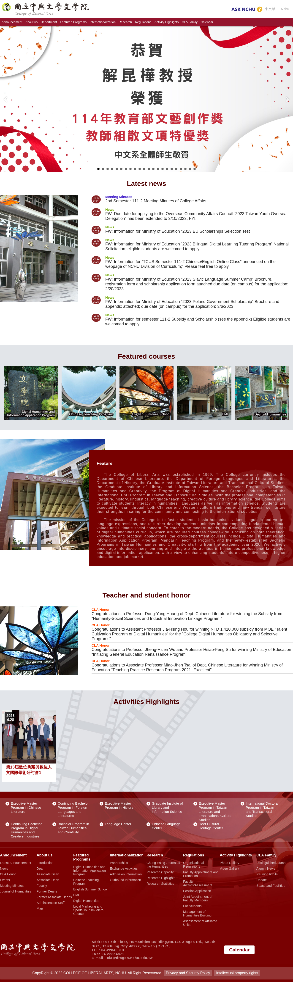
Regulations (143, 22)
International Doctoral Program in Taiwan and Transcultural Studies (262, 809)
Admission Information (126, 874)
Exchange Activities (124, 868)
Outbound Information (125, 880)
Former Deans (47, 891)
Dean (40, 868)
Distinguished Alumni (271, 863)
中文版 (270, 9)
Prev (6, 99)
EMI (76, 895)
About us (31, 22)
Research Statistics (160, 883)
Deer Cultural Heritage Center (211, 826)
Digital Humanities (86, 901)
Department (49, 22)
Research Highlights (160, 878)
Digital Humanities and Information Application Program (89, 870)
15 (162, 169)
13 (153, 169)
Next (287, 99)
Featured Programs (73, 22)
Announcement (12, 22)
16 (167, 169)
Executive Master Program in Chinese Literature (26, 807)
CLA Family (190, 22)
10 (139, 169)
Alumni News (265, 868)
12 (149, 169)
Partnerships (119, 863)
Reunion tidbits (267, 874)
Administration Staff (51, 903)
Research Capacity (160, 872)
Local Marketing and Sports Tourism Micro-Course (88, 910)
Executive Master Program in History (119, 805)
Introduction (45, 863)
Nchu (285, 9)
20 (185, 169)
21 (190, 169)
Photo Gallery (229, 863)
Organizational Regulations (193, 864)
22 (194, 169)
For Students (192, 906)
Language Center (118, 824)
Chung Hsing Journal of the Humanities (163, 864)
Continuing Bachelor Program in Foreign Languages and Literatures (73, 809)
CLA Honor (8, 874)
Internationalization (103, 22)
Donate (261, 880)
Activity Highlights (167, 22)
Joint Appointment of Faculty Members (197, 898)
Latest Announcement (15, 863)
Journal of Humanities (15, 891)
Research (125, 22)
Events (5, 880)
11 (144, 169)
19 (181, 169)
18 (176, 169)
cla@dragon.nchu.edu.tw (130, 958)
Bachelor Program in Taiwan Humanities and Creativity (73, 828)
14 (158, 169)
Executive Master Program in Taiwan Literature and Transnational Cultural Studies (215, 811)
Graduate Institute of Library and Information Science (167, 807)
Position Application (197, 891)
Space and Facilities (270, 885)
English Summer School (90, 889)
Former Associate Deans (54, 897)
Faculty (42, 885)
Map (40, 908)
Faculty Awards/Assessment (197, 883)
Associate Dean (48, 874)
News (4, 868)
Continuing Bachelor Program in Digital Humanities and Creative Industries (26, 830)
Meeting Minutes (12, 885)
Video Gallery (229, 868)
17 (172, 169)
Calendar (207, 22)
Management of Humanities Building (197, 913)
